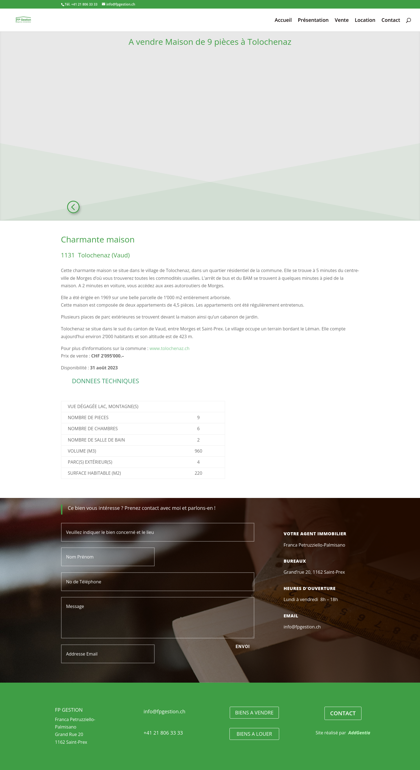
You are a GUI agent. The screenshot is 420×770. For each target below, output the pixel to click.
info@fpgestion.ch (164, 711)
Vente (342, 20)
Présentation (313, 20)
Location (365, 20)
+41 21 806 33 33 (163, 732)
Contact (391, 20)
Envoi (243, 646)
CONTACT (343, 713)
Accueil (283, 20)
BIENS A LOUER (254, 733)
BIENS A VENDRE (254, 712)
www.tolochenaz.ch (170, 348)
